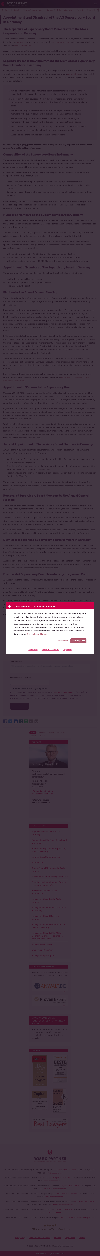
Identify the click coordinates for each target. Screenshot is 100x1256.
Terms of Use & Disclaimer (50, 650)
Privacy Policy (33, 650)
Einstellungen (62, 640)
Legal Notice (67, 650)
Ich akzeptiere (78, 640)
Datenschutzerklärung (37, 634)
